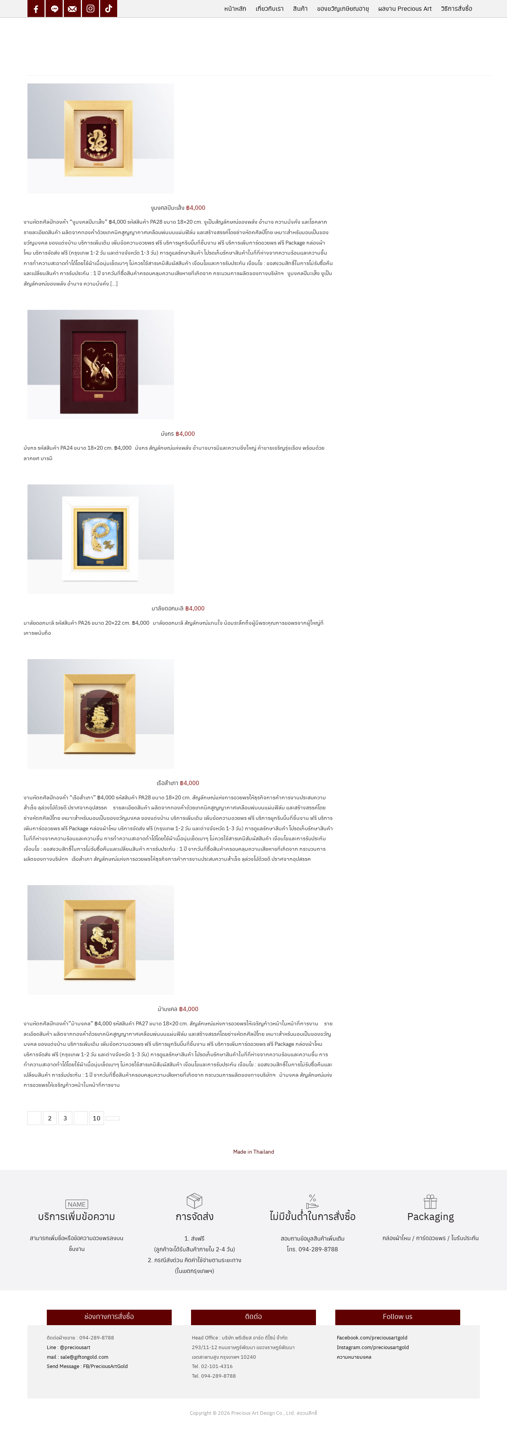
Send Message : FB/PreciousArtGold (87, 1366)
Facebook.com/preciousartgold (372, 1337)
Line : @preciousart (68, 1347)
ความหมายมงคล (354, 1356)
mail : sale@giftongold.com (77, 1356)
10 (97, 1117)
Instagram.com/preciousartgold (373, 1347)
